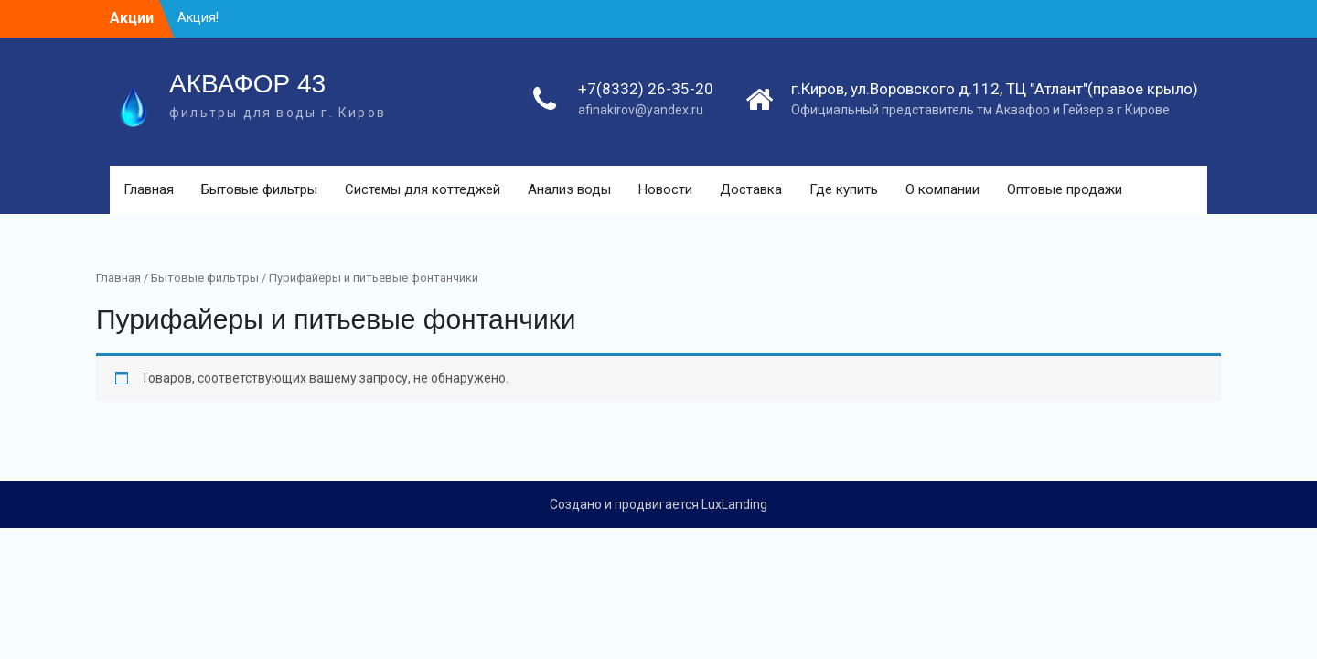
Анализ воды (569, 189)
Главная (148, 189)
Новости (665, 189)
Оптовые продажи (1064, 189)
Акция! (198, 17)
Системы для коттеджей (422, 189)
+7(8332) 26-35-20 (645, 89)
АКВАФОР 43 (247, 84)
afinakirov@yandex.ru (640, 110)
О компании (942, 189)
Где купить (843, 189)
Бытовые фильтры (259, 189)
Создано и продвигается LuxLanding (658, 504)
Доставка (751, 189)
